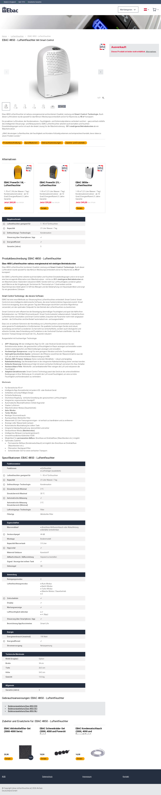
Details (8, 208)
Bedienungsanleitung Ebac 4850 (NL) (22, 711)
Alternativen (151, 52)
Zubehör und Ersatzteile (76, 143)
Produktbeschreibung (12, 143)
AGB (4, 777)
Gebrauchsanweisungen (52, 143)
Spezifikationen (31, 143)
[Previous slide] (6, 71)
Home (4, 36)
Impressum (87, 777)
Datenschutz (47, 777)
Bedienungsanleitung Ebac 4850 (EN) (22, 706)
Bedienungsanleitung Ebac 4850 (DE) (22, 709)
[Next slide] (100, 71)
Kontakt (126, 777)
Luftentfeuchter (17, 36)
